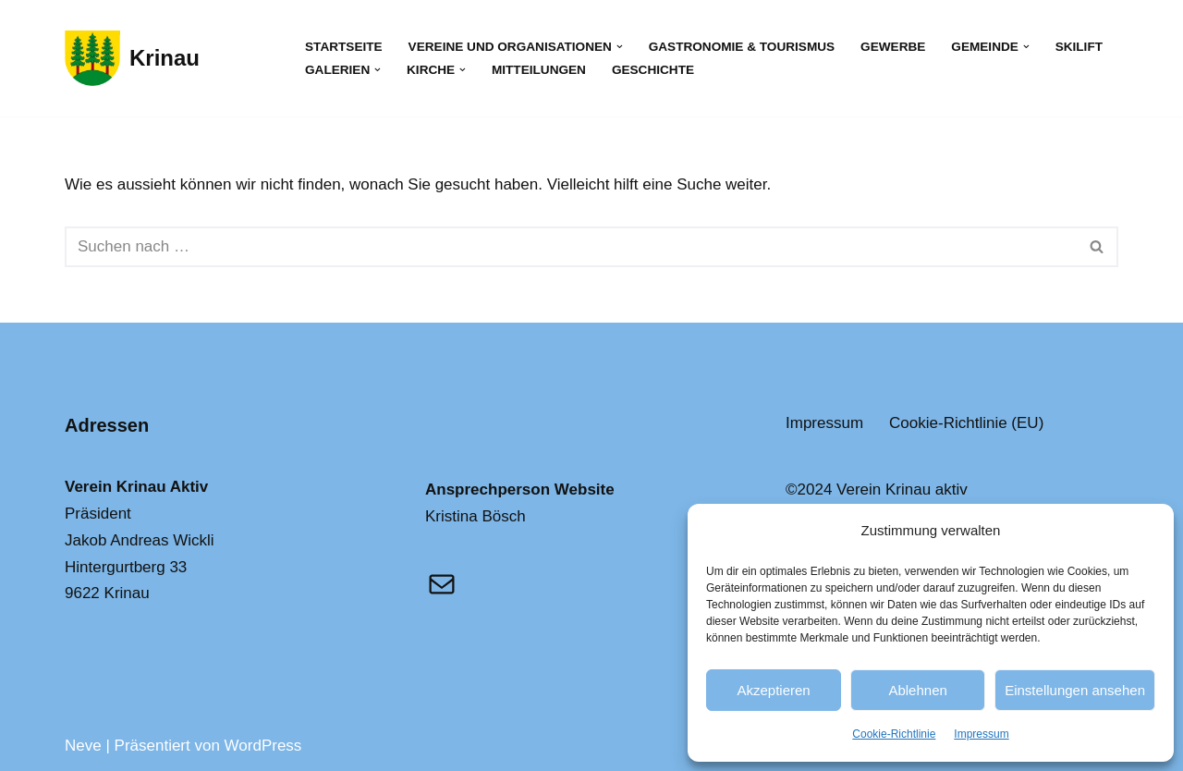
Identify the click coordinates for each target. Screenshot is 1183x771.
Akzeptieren (773, 690)
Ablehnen (917, 690)
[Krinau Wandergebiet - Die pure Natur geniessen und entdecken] (132, 58)
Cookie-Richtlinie (893, 734)
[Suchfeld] (571, 246)
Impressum (981, 734)
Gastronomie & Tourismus (742, 47)
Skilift (1079, 47)
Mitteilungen (539, 70)
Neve (83, 745)
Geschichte (653, 70)
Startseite (344, 47)
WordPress (263, 745)
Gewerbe (892, 47)
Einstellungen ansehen (1075, 690)
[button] (619, 46)
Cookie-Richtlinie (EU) (966, 423)
